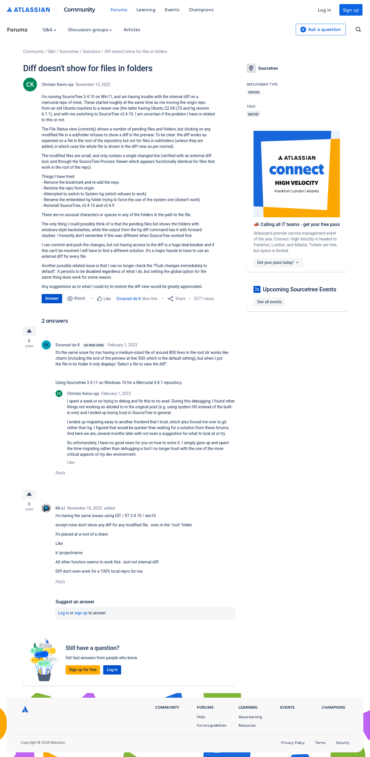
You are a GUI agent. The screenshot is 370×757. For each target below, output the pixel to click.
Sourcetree (69, 51)
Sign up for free (83, 669)
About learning (250, 717)
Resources (247, 725)
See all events (269, 302)
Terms (320, 743)
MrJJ (60, 508)
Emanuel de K (128, 298)
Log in (324, 10)
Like (70, 462)
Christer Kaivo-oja (57, 84)
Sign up (351, 10)
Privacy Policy (293, 743)
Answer (52, 298)
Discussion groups (90, 29)
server (253, 114)
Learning (146, 9)
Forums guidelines (211, 725)
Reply (60, 473)
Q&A (49, 29)
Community (79, 9)
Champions (201, 9)
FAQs (201, 717)
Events (172, 9)
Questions (92, 51)
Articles (132, 29)
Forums (119, 9)
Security (342, 743)
